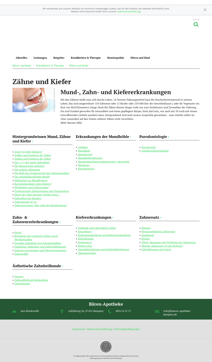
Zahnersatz (150, 217)
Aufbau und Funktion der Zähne (32, 155)
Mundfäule (84, 150)
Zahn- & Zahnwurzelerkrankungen (36, 219)
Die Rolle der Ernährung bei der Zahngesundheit (41, 173)
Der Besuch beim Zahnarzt (29, 166)
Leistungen (40, 57)
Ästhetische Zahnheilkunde (37, 265)
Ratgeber (58, 57)
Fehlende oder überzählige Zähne (97, 228)
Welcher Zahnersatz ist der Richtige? (162, 246)
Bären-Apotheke (21, 65)
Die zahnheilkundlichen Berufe (31, 176)
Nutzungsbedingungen (127, 329)
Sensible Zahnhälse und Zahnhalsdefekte (37, 243)
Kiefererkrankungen (94, 217)
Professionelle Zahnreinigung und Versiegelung (41, 191)
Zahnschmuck (22, 283)
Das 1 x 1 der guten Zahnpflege (31, 162)
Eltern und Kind (140, 57)
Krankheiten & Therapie (86, 57)
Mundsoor (83, 165)
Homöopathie (115, 57)
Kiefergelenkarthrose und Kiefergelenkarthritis (104, 235)
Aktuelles (21, 57)
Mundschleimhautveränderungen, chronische (103, 161)
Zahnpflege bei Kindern (27, 198)
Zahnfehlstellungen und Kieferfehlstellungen (103, 249)
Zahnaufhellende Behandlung (31, 280)
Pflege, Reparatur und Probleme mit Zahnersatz (168, 242)
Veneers (18, 276)
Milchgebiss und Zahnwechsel (31, 187)
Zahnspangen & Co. (25, 202)
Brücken (146, 228)
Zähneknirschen (87, 253)
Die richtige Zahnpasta (27, 169)
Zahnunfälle (21, 254)
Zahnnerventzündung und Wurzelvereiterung (40, 250)
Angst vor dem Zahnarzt (28, 151)
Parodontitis (148, 147)
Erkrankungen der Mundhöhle (103, 136)
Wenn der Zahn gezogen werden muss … (37, 194)
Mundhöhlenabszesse (90, 158)
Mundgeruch (85, 154)
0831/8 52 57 (123, 311)
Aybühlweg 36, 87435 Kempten (86, 311)
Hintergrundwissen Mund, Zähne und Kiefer (41, 139)
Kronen (145, 238)
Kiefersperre (85, 242)
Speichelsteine (86, 168)
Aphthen (83, 147)
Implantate (147, 235)
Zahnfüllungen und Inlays (156, 249)
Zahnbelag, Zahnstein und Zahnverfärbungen (40, 246)
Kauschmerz (85, 231)
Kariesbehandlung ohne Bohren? (33, 184)
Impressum (79, 329)
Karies (17, 232)
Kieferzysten (85, 246)
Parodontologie (154, 136)
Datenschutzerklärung (128, 11)
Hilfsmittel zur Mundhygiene (30, 180)
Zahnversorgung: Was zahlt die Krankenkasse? (40, 205)
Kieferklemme (86, 238)
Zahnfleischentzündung (154, 150)
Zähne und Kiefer (79, 65)
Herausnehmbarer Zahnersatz (158, 231)
